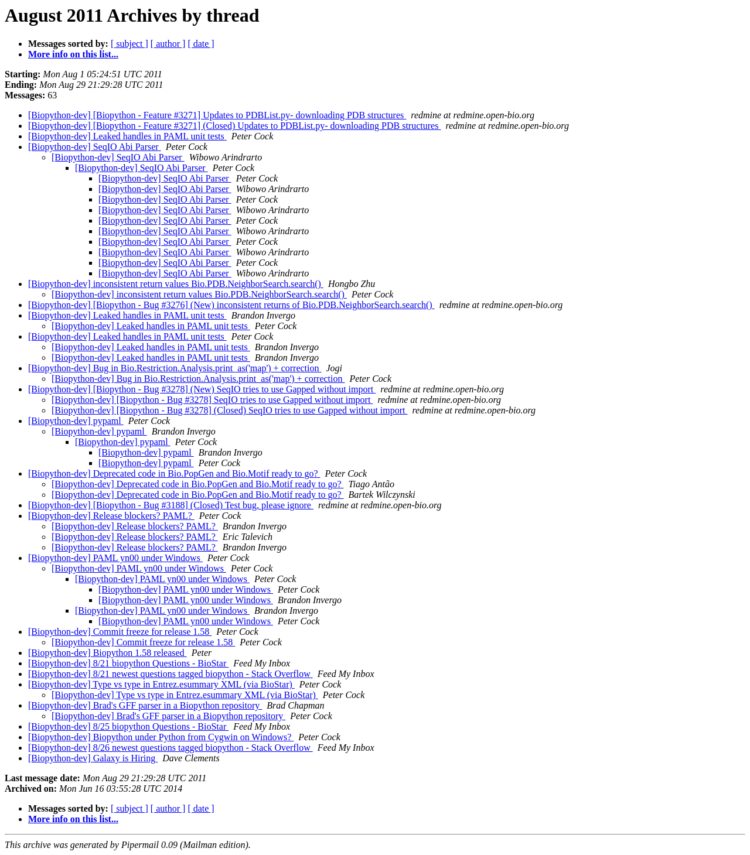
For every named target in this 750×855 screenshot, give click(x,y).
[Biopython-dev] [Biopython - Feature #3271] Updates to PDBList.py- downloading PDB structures (217, 115)
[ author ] (168, 44)
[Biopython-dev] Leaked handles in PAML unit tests (127, 136)
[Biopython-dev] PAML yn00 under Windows (115, 558)
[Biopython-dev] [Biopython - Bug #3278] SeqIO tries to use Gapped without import (212, 400)
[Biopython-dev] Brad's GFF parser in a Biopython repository (145, 705)
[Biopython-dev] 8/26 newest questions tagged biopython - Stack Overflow (170, 748)
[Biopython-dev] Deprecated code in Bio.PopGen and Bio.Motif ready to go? (174, 473)
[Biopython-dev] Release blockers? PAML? (111, 516)
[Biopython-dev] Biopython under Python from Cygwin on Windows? (161, 737)
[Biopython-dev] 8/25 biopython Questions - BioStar (128, 726)
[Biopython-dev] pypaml (76, 421)
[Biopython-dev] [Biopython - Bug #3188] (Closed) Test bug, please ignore (170, 505)
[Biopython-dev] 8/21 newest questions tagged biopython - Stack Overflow (170, 674)
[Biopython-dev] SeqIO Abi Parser (94, 147)
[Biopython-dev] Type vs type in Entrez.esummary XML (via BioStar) (161, 684)
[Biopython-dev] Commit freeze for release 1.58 (120, 632)
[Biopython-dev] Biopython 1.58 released (107, 653)
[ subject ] (129, 44)
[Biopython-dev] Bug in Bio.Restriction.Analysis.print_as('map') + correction (174, 368)
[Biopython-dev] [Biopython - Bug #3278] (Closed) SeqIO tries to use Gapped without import (229, 410)
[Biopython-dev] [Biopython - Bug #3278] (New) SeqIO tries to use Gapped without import (202, 389)
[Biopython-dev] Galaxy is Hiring (93, 758)
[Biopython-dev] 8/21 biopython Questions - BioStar (128, 663)
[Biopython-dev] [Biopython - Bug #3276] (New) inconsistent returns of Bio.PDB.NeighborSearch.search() (231, 305)
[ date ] (201, 44)
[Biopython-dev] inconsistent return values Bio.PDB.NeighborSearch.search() (175, 284)
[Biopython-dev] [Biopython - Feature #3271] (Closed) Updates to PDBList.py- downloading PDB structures (234, 126)
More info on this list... (73, 54)
